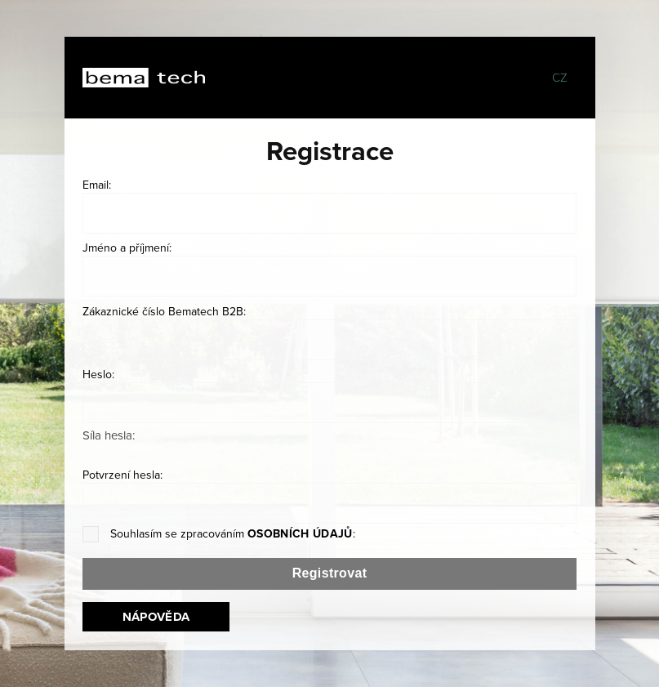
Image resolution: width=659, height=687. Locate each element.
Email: (96, 184)
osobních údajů (300, 533)
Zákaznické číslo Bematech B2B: (164, 311)
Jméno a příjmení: (126, 247)
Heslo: (98, 374)
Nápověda (156, 617)
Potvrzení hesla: (122, 474)
